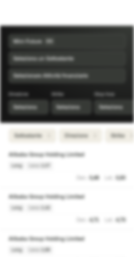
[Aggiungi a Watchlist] (121, 154)
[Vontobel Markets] (28, 13)
